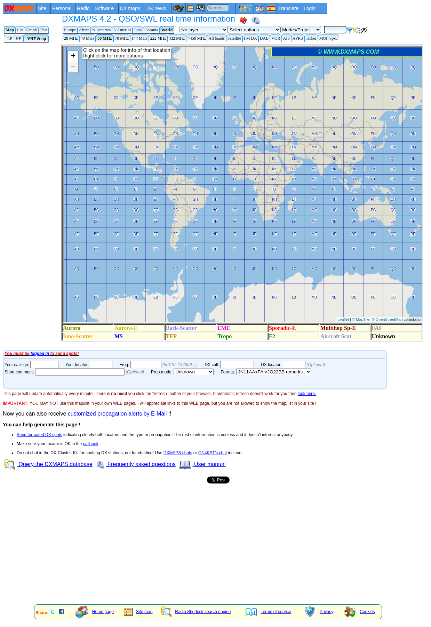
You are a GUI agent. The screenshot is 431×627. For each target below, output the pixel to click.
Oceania (151, 30)
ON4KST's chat (212, 452)
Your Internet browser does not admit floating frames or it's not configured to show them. (217, 196)
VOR (275, 38)
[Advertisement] (211, 550)
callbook (90, 443)
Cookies (359, 611)
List (20, 30)
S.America (122, 30)
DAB (264, 38)
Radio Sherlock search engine (196, 611)
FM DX (250, 38)
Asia (138, 30)
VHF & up (36, 38)
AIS (286, 38)
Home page (94, 611)
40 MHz (88, 38)
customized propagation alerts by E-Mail (117, 414)
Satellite (234, 38)
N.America (101, 30)
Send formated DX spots (39, 434)
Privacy (318, 611)
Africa (84, 30)
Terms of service (268, 611)
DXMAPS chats (177, 452)
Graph (31, 30)
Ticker (311, 38)
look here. (307, 393)
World (167, 30)
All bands (216, 38)
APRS (298, 38)
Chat (44, 30)
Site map (138, 611)
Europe (70, 30)
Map (10, 30)
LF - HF (13, 38)
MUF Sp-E (328, 38)
